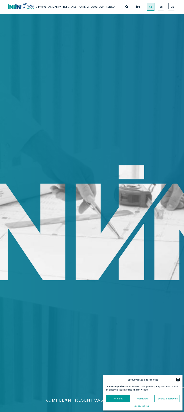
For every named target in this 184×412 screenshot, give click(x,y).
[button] (177, 379)
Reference (69, 7)
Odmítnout (142, 398)
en (161, 6)
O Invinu (41, 7)
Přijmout (118, 398)
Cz (150, 6)
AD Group (97, 7)
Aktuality (54, 7)
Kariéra (84, 7)
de (172, 6)
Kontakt (111, 7)
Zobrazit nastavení (168, 398)
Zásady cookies (141, 406)
